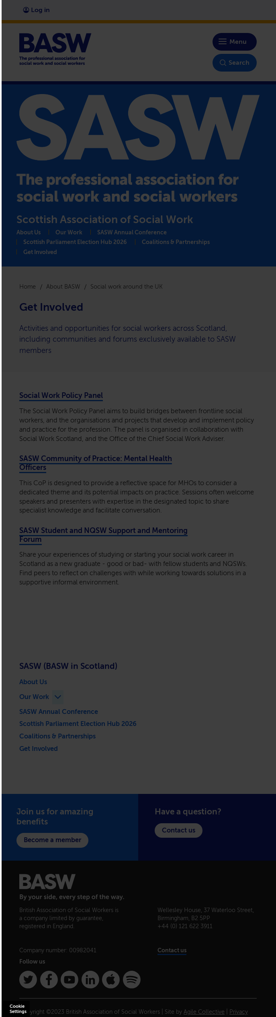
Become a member (52, 840)
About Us (28, 232)
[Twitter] (28, 979)
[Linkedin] (90, 979)
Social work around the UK (126, 286)
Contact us (178, 830)
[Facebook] (49, 979)
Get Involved (40, 252)
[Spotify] (132, 979)
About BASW (63, 286)
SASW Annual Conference (132, 232)
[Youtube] (69, 979)
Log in (36, 10)
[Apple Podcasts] (111, 979)
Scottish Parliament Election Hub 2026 (75, 242)
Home (27, 286)
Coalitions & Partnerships (176, 242)
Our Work (68, 232)
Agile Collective (204, 1012)
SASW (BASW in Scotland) (68, 666)
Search (234, 63)
